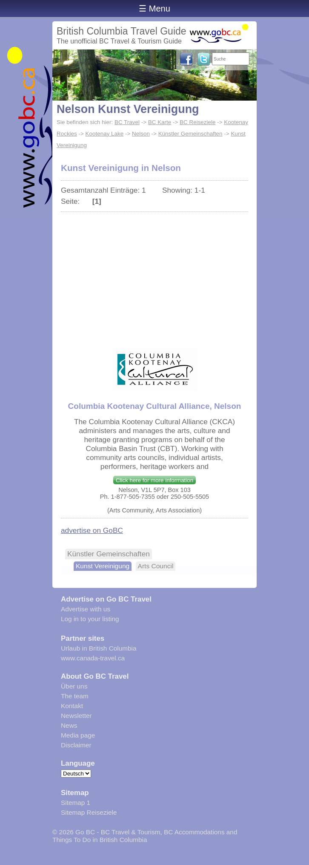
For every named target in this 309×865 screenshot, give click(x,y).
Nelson (141, 133)
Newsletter (76, 715)
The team (75, 696)
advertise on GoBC (92, 530)
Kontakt (72, 705)
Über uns (74, 686)
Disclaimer (76, 745)
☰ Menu (154, 8)
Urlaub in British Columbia (99, 648)
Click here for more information (154, 480)
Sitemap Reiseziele (89, 812)
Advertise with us (85, 609)
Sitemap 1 (75, 802)
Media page (78, 735)
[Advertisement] (154, 276)
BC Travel (127, 122)
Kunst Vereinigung (102, 566)
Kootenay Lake (105, 133)
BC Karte (160, 122)
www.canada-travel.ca (93, 658)
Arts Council (156, 566)
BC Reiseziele (197, 122)
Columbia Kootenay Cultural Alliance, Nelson (154, 406)
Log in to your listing (90, 618)
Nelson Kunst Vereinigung (128, 109)
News (69, 725)
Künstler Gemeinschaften (190, 133)
